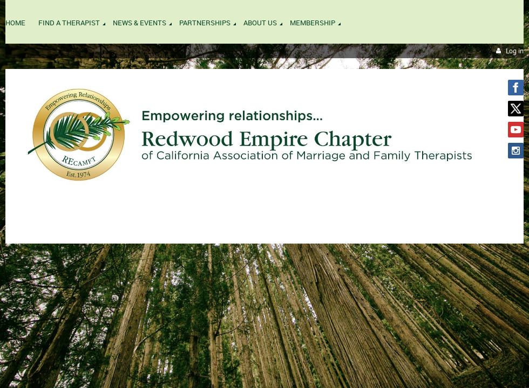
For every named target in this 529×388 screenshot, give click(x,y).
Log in (515, 51)
